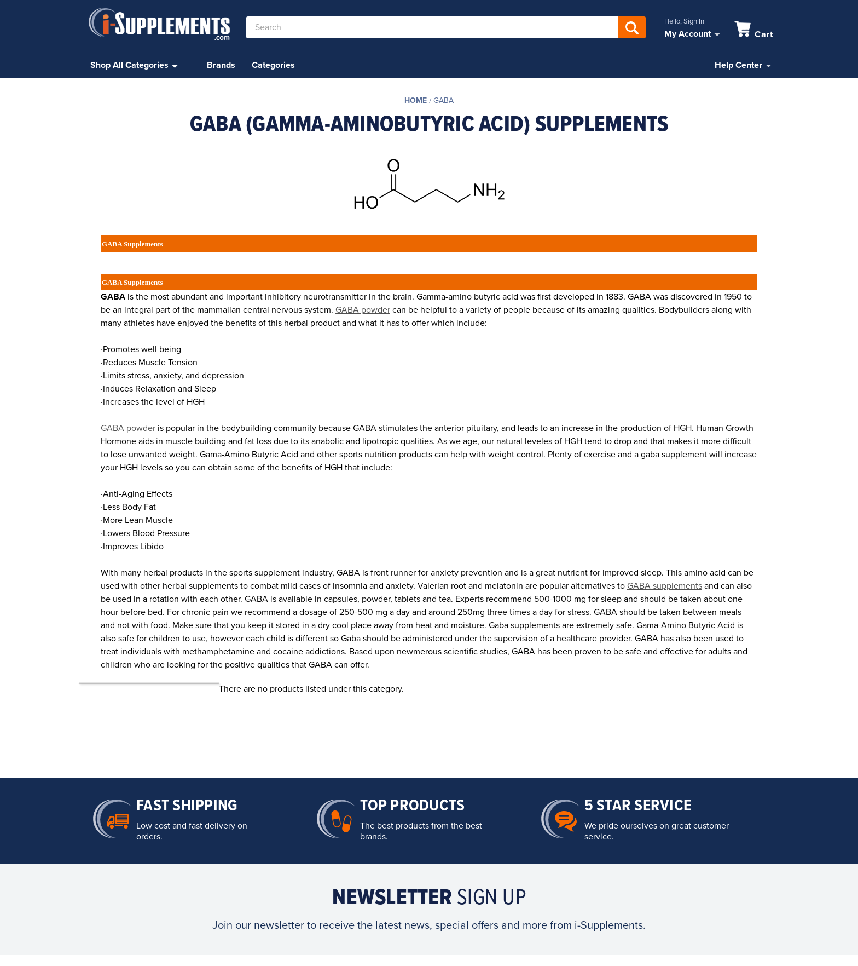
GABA (443, 100)
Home (415, 100)
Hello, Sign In (684, 21)
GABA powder (362, 309)
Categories (273, 65)
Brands (221, 65)
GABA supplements (664, 585)
